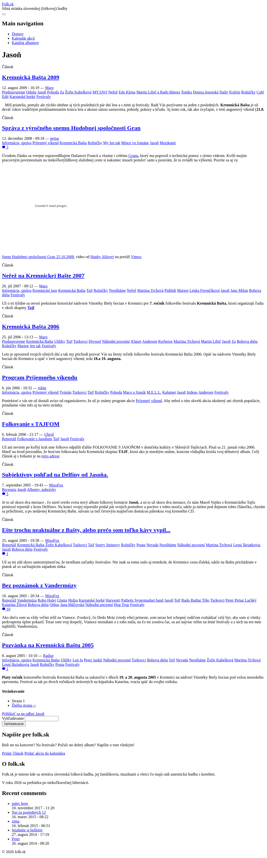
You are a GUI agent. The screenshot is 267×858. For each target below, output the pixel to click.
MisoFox (56, 485)
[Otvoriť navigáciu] (4, 14)
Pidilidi (170, 290)
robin (42, 388)
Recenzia (9, 489)
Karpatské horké (22, 96)
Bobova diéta (247, 341)
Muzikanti (168, 143)
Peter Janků (93, 660)
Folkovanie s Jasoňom (34, 439)
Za (62, 92)
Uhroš (49, 434)
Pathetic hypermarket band (142, 600)
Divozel (95, 341)
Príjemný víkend (45, 143)
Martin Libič (211, 341)
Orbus (54, 605)
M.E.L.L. (154, 392)
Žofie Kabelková (78, 92)
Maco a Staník (134, 392)
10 (6, 609)
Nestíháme (117, 290)
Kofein (234, 92)
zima (15, 821)
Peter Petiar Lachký (240, 600)
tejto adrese (50, 456)
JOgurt (136, 341)
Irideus (192, 392)
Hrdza (73, 600)
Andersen (149, 341)
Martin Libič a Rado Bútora (158, 92)
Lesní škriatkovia (246, 545)
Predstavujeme (13, 92)
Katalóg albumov (25, 43)
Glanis (62, 600)
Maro (49, 88)
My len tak (111, 143)
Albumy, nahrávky (41, 489)
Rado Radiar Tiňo (195, 600)
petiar (54, 138)
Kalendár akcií (23, 38)
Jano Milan (239, 290)
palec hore (20, 803)
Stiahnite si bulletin (27, 830)
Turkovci (80, 341)
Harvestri (113, 600)
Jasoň (41, 92)
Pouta (140, 545)
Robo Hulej (47, 600)
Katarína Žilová (14, 605)
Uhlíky (59, 341)
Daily (224, 92)
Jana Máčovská (72, 605)
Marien (182, 290)
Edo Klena (127, 92)
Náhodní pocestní (116, 341)
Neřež (113, 92)
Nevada (152, 545)
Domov (18, 34)
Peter (16, 839)
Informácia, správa (16, 143)
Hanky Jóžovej (102, 257)
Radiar (48, 656)
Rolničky (248, 92)
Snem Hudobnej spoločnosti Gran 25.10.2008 (38, 257)
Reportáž (9, 439)
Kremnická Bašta (73, 143)
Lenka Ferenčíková (204, 290)
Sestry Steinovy (107, 545)
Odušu (31, 92)
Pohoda (53, 92)
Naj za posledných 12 (29, 812)
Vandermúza (27, 600)
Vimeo (136, 257)
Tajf (89, 290)
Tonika (186, 92)
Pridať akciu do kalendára (44, 753)
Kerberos (165, 341)
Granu (133, 156)
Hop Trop (121, 605)
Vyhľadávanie (13, 718)
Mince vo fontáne (135, 143)
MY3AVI (99, 92)
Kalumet (169, 392)
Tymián (65, 392)
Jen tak (35, 346)
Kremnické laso (44, 290)
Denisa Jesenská (205, 92)
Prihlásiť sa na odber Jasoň (23, 714)
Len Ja (78, 660)
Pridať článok (12, 753)
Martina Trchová (150, 290)
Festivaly (43, 96)
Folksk (8, 4)
